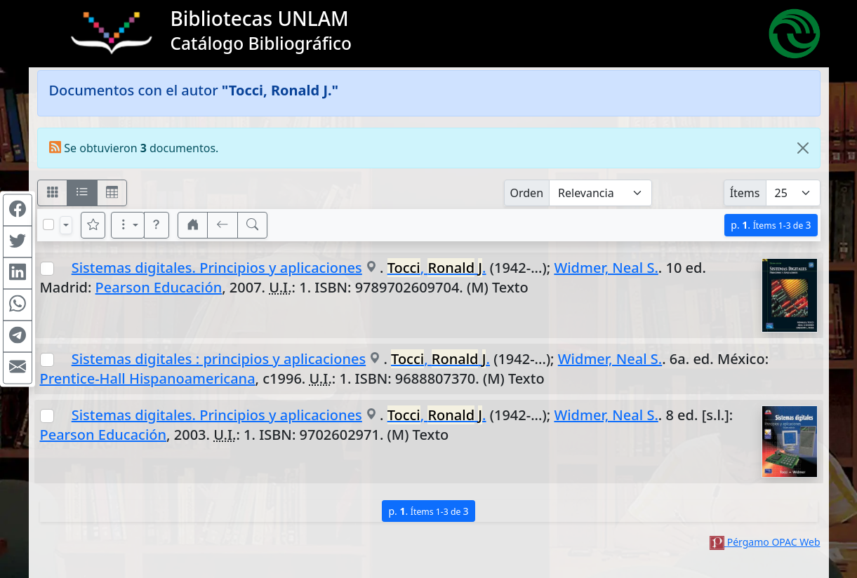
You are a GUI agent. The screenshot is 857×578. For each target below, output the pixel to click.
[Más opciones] (128, 225)
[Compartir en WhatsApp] (17, 305)
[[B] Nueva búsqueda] (252, 225)
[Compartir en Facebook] (17, 210)
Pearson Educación (158, 287)
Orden (527, 193)
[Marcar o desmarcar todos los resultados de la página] (48, 224)
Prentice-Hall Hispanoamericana (147, 378)
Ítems (745, 193)
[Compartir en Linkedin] (17, 273)
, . (436, 267)
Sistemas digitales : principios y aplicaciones (219, 358)
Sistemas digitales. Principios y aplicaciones (217, 267)
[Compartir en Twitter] (17, 242)
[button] (156, 225)
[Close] (803, 148)
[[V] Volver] (222, 225)
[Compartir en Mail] (17, 368)
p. (771, 224)
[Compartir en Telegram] (17, 337)
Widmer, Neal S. (606, 267)
